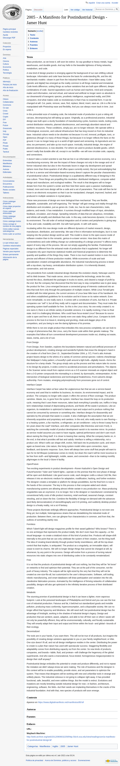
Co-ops (6, 108)
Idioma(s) (6, 82)
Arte (4, 58)
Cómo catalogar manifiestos (9, 217)
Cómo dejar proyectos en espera (11, 207)
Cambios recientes (10, 32)
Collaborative (8, 102)
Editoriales (7, 172)
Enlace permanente (11, 254)
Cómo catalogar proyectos (9, 202)
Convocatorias (8, 181)
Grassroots (7, 128)
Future (5, 125)
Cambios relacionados (12, 246)
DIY (4, 119)
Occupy (6, 134)
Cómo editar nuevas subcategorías (11, 230)
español (92, 3)
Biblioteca (7, 166)
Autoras (6, 169)
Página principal (9, 29)
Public (5, 149)
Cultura (6, 64)
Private (5, 146)
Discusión (38, 10)
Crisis (5, 111)
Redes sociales (9, 190)
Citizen (5, 99)
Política (6, 70)
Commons (7, 105)
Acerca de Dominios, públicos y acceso (60, 760)
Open (5, 137)
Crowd (5, 114)
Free (5, 122)
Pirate (5, 143)
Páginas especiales (10, 249)
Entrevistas (7, 160)
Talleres (6, 193)
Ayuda (5, 35)
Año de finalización (10, 90)
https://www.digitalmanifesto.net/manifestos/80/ (60, 702)
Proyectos (7, 47)
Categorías (33, 746)
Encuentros (7, 184)
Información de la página (10, 258)
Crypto (5, 117)
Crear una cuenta (103, 3)
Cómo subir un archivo (12, 234)
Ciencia (6, 61)
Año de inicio (8, 87)
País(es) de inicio (10, 85)
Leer (66, 10)
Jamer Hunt (72, 746)
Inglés (55, 746)
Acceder (115, 3)
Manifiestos (45, 746)
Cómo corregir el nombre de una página (12, 225)
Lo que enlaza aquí (10, 243)
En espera (7, 49)
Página (28, 10)
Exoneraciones (84, 760)
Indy (4, 131)
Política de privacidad (34, 760)
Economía (7, 67)
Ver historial (87, 10)
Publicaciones (8, 187)
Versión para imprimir (11, 251)
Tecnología (7, 73)
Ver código (75, 10)
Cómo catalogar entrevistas (9, 212)
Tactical (6, 152)
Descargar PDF (9, 38)
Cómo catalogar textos (12, 221)
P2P (4, 140)
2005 (62, 746)
